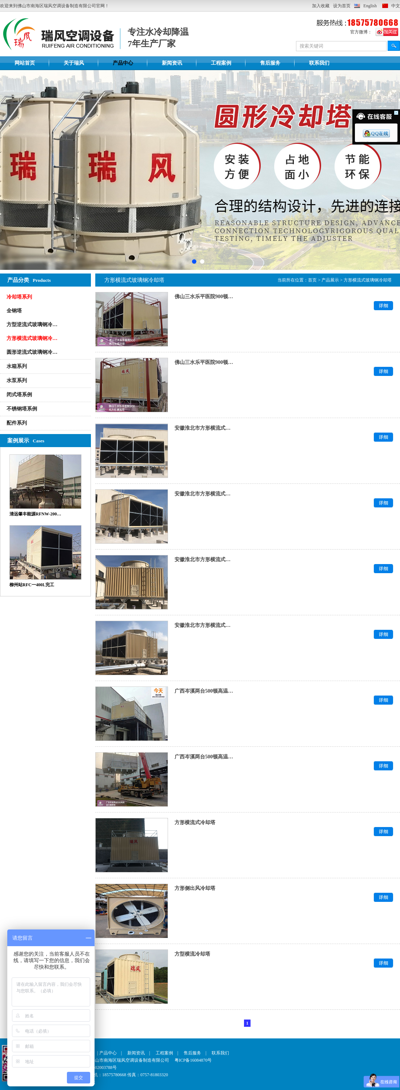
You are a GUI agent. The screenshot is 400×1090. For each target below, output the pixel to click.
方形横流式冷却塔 (195, 822)
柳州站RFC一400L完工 (31, 584)
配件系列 (17, 423)
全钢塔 (14, 310)
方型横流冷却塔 (192, 954)
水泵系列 (17, 380)
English (370, 5)
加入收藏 (320, 5)
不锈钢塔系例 (22, 409)
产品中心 (123, 63)
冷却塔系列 (19, 297)
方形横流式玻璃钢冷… (32, 338)
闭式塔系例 (19, 394)
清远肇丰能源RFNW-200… (35, 513)
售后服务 (270, 63)
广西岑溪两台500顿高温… (204, 691)
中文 (395, 5)
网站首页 (25, 63)
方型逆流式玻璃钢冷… (32, 324)
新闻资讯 (172, 63)
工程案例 (221, 63)
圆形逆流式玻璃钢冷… (32, 352)
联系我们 (319, 63)
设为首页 (342, 5)
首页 (312, 280)
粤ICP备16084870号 (193, 1060)
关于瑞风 (74, 63)
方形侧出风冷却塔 (195, 888)
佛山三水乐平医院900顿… (204, 296)
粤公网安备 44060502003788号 (82, 1067)
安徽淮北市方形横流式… (203, 428)
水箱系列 (17, 366)
